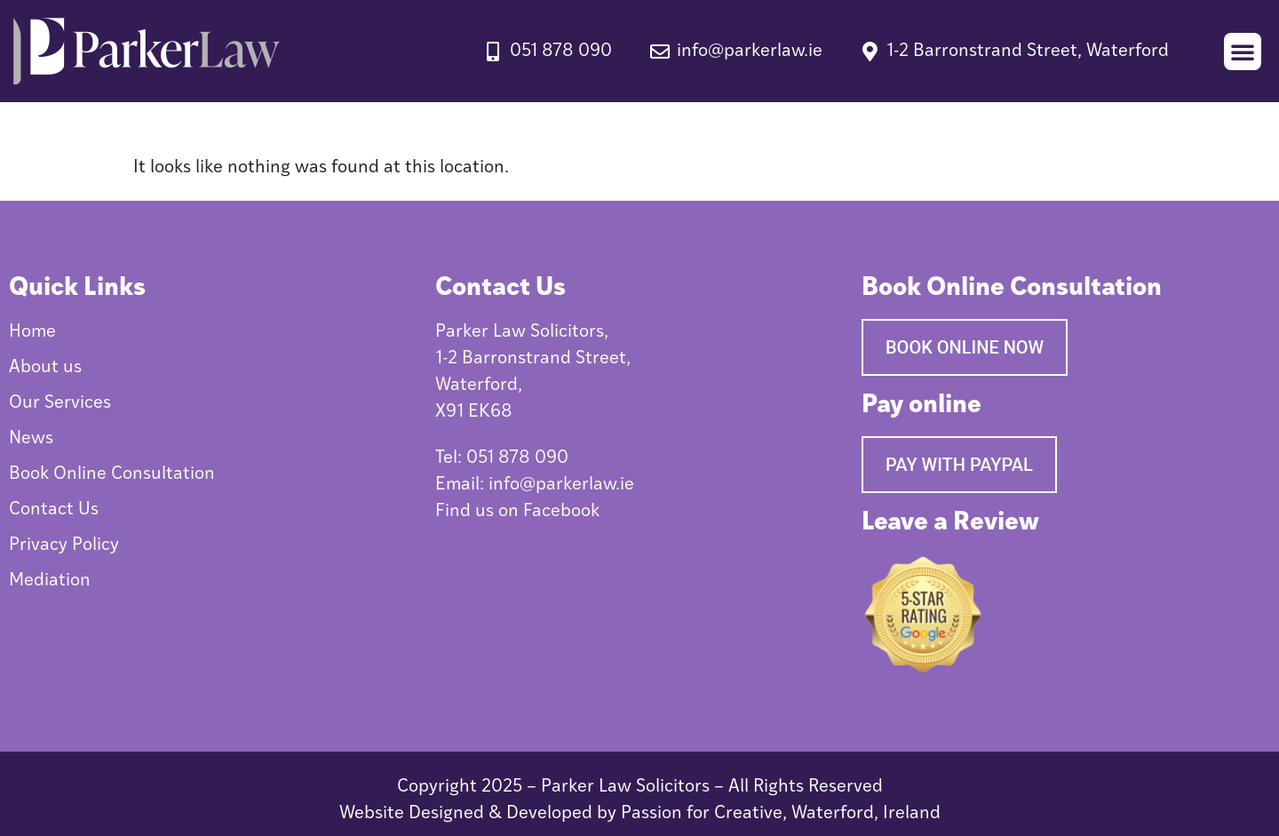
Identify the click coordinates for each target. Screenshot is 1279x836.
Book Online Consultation (112, 474)
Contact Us (54, 510)
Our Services (60, 403)
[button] (1242, 51)
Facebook (561, 512)
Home (32, 332)
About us (45, 368)
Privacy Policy (64, 545)
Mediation (50, 581)
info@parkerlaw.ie (561, 485)
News (31, 439)
